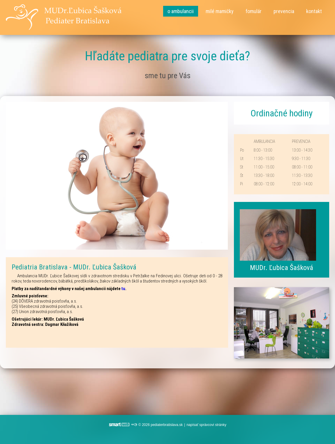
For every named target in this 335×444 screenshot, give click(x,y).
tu (123, 288)
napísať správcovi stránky (206, 425)
